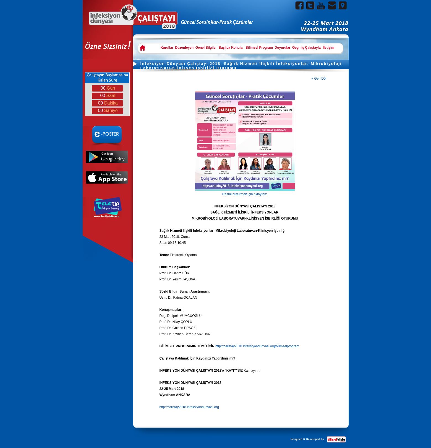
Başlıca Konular (231, 48)
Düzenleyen (184, 48)
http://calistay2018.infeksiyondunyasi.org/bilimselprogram (257, 346)
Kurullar (167, 48)
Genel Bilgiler (206, 48)
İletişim (328, 48)
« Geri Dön (320, 78)
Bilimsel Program (259, 48)
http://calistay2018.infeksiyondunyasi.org (189, 407)
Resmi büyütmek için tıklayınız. (245, 192)
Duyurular (283, 48)
